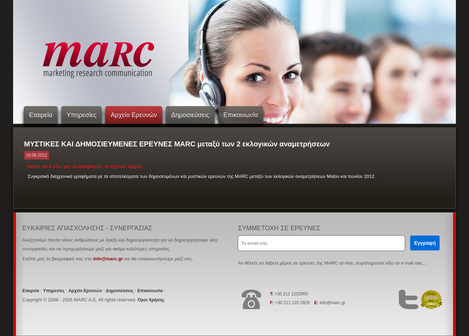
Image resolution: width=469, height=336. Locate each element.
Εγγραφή (425, 243)
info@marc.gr (108, 258)
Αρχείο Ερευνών (134, 114)
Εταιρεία (40, 114)
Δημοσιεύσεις (190, 114)
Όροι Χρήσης (150, 299)
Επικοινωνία (241, 114)
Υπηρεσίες (82, 114)
